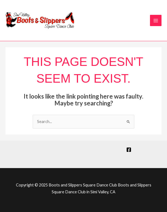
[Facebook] (128, 149)
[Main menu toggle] (156, 20)
